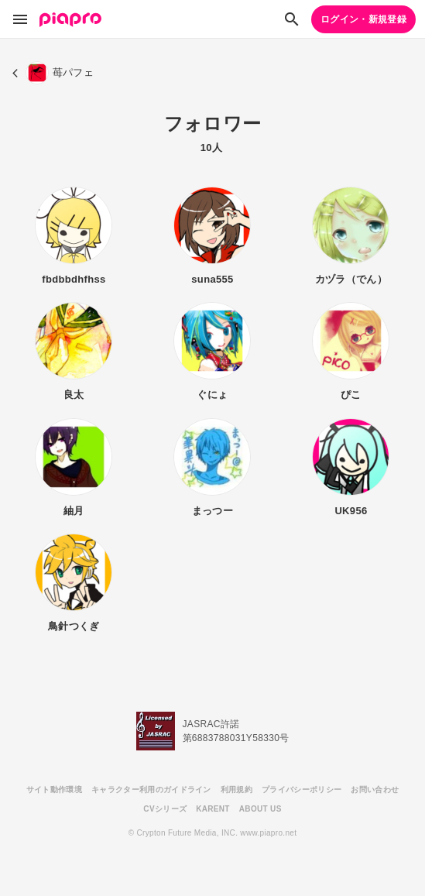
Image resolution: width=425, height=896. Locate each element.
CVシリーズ (165, 809)
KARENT (213, 809)
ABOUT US (260, 809)
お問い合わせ (375, 789)
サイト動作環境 (54, 789)
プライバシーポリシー (301, 789)
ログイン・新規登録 (363, 19)
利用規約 (236, 789)
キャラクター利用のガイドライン (151, 789)
